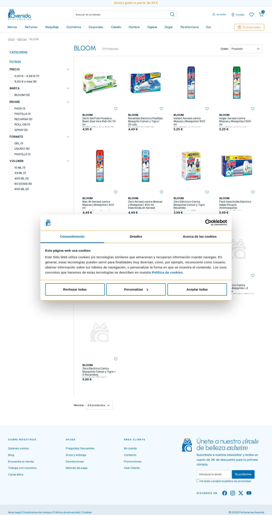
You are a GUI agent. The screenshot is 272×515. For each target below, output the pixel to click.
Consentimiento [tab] (72, 236)
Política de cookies (167, 272)
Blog (11, 455)
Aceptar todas (197, 289)
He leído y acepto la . (225, 481)
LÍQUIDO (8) (22, 148)
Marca (15, 88)
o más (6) (25, 81)
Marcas (12, 27)
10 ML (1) (19, 167)
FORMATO (16, 136)
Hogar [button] (169, 27)
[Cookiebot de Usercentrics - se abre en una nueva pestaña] (208, 222)
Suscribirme (243, 474)
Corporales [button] (96, 27)
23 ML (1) (20, 173)
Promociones (249, 27)
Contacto (130, 455)
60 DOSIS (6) (23, 184)
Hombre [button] (134, 27)
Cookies (87, 512)
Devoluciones (75, 461)
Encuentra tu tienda (21, 461)
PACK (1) (19, 108)
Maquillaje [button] (52, 27)
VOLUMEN (16, 161)
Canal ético (15, 474)
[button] (261, 14)
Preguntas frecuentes (80, 448)
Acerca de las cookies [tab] (200, 236)
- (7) (26, 76)
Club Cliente (132, 468)
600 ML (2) (21, 189)
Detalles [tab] (136, 236)
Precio (15, 69)
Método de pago (77, 468)
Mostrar (79, 405)
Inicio (11, 39)
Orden (224, 49)
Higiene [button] (152, 27)
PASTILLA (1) (22, 114)
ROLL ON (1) (22, 124)
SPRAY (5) (21, 130)
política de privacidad (237, 481)
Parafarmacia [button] (190, 27)
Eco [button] (208, 27)
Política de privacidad (67, 512)
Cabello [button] (116, 27)
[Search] (125, 14)
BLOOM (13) (22, 95)
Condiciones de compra (37, 512)
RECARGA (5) (23, 119)
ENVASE (15, 102)
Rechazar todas (75, 289)
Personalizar (136, 289)
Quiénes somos (18, 448)
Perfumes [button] (31, 27)
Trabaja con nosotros (22, 468)
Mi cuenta (130, 448)
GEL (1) (18, 143)
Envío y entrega (76, 455)
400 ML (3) (21, 178)
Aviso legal (14, 512)
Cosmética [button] (74, 27)
